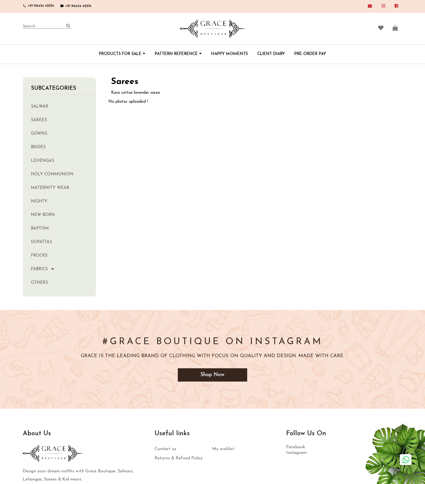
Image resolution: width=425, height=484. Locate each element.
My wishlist (223, 449)
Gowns (39, 134)
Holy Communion (52, 174)
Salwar (39, 107)
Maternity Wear (50, 188)
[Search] (47, 26)
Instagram (296, 453)
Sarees (39, 120)
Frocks (39, 256)
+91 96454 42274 (38, 6)
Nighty (39, 201)
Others (39, 283)
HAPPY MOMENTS (229, 54)
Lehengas (42, 161)
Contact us (165, 449)
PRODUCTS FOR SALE (122, 54)
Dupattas (41, 242)
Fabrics (39, 269)
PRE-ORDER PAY (310, 54)
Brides (38, 147)
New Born (43, 215)
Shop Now (212, 375)
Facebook (295, 447)
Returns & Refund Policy (178, 458)
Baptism (40, 229)
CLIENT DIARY (271, 54)
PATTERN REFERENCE (178, 54)
